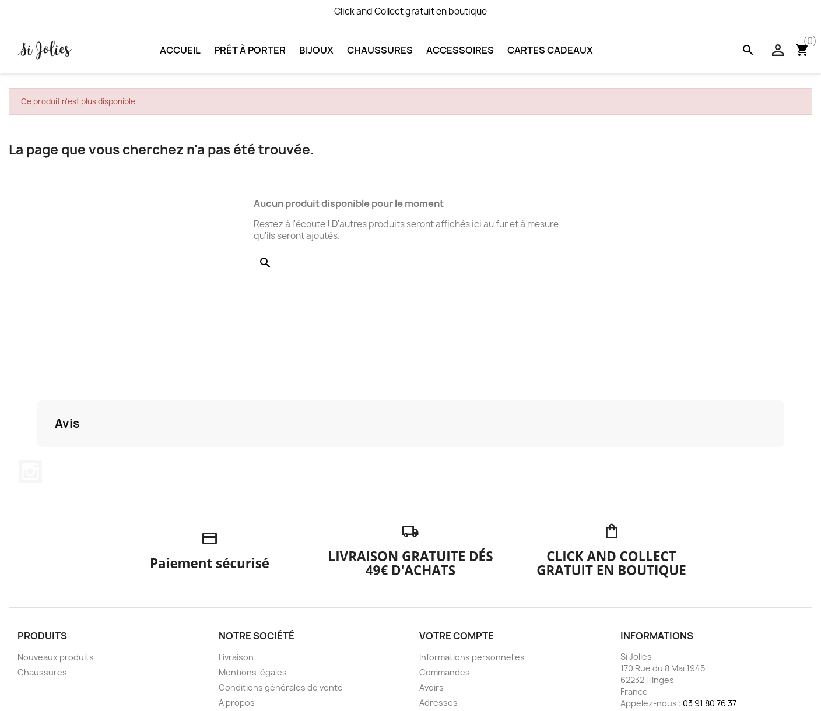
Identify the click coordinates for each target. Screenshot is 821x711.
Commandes (444, 672)
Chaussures (380, 50)
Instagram (30, 471)
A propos (237, 702)
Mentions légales (253, 672)
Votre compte (456, 635)
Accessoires (460, 50)
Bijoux (316, 50)
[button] (37, 458)
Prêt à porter (250, 50)
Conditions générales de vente (281, 687)
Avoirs (431, 687)
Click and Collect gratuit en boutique (410, 11)
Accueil (180, 50)
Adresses (438, 702)
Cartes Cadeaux (550, 50)
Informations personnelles (472, 657)
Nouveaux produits (55, 657)
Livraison (236, 657)
